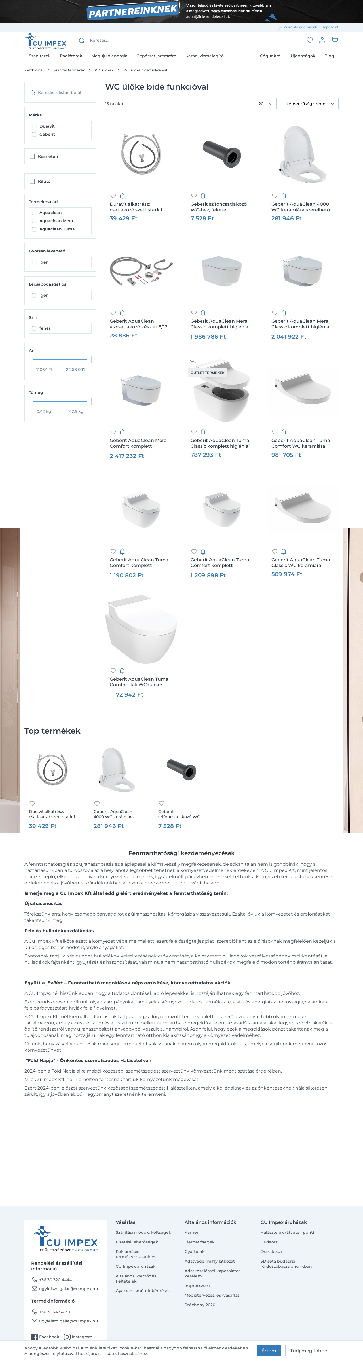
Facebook (45, 1337)
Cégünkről (271, 55)
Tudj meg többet (309, 1350)
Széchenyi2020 (200, 1304)
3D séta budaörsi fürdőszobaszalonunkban (286, 1264)
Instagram (78, 1337)
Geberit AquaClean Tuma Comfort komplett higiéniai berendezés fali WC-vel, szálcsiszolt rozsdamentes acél (220, 562)
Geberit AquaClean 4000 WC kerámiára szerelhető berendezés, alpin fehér (300, 207)
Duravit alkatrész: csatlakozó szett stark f (136, 207)
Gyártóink (195, 1251)
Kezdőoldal (33, 70)
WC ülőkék (104, 70)
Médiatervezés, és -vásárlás (212, 1295)
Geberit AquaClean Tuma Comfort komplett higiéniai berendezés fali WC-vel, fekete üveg (139, 562)
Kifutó (44, 181)
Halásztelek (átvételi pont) (287, 1232)
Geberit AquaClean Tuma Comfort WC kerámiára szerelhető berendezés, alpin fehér (300, 443)
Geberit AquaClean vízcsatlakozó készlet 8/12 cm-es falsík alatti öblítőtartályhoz (138, 324)
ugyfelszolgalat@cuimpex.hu (64, 1288)
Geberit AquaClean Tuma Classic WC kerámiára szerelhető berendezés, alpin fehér (300, 562)
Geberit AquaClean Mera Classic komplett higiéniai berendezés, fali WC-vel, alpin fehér (220, 324)
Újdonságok (303, 55)
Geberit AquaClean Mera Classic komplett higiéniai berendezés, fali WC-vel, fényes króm (300, 324)
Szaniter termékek (69, 70)
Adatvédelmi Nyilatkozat (210, 1261)
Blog (329, 55)
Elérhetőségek (200, 1242)
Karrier (192, 1232)
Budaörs (269, 1242)
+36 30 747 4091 (50, 1312)
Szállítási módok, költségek (143, 1232)
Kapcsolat (330, 27)
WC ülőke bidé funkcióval (145, 70)
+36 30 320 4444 (51, 1279)
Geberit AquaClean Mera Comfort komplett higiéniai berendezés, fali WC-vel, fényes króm (138, 443)
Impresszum (197, 1285)
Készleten (48, 156)
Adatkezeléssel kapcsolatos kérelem (212, 1273)
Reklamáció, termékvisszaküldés (136, 1254)
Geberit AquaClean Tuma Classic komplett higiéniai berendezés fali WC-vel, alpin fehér (220, 443)
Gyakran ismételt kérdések (143, 1290)
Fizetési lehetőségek (137, 1242)
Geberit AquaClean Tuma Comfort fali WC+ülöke (139, 681)
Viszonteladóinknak (300, 27)
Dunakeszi (271, 1251)
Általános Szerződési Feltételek (136, 1278)
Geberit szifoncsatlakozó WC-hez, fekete (219, 207)
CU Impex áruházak (135, 1266)
